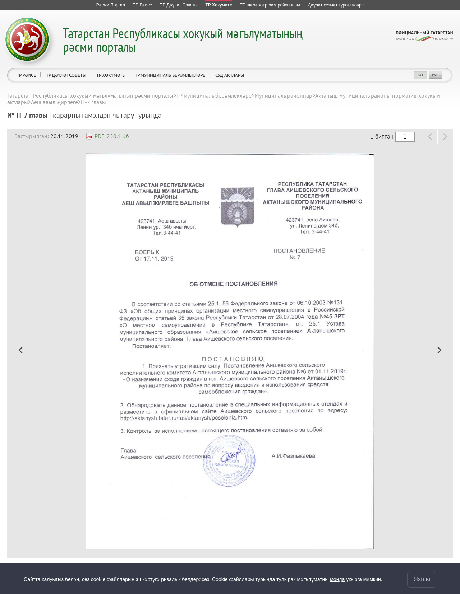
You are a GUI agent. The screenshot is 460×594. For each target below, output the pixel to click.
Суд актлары (229, 75)
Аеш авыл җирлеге (54, 102)
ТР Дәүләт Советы (66, 75)
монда (337, 579)
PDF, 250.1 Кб (112, 136)
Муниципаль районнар (283, 95)
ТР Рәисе (26, 75)
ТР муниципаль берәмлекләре (170, 75)
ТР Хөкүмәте (110, 75)
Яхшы (421, 579)
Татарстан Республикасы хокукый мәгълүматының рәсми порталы (183, 39)
